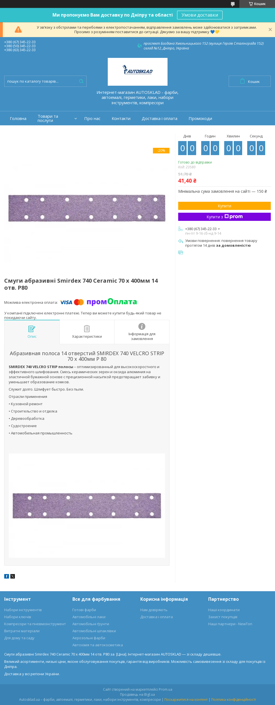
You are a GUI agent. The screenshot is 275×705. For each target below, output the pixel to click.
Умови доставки (200, 15)
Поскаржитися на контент (186, 699)
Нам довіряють (154, 609)
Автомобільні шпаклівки (94, 630)
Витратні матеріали (22, 630)
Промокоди (200, 118)
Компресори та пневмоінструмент (35, 623)
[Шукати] (81, 81)
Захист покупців (222, 616)
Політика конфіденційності (233, 699)
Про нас (92, 118)
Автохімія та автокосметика (97, 644)
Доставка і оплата (159, 118)
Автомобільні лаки (89, 616)
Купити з (225, 216)
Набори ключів (17, 616)
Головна (18, 118)
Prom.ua (165, 689)
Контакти (121, 118)
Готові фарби (84, 609)
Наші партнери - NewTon (230, 623)
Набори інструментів (23, 609)
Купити (224, 205)
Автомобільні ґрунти (90, 623)
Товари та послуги (48, 118)
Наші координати (224, 609)
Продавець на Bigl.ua (137, 694)
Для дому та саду (19, 637)
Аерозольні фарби (88, 637)
